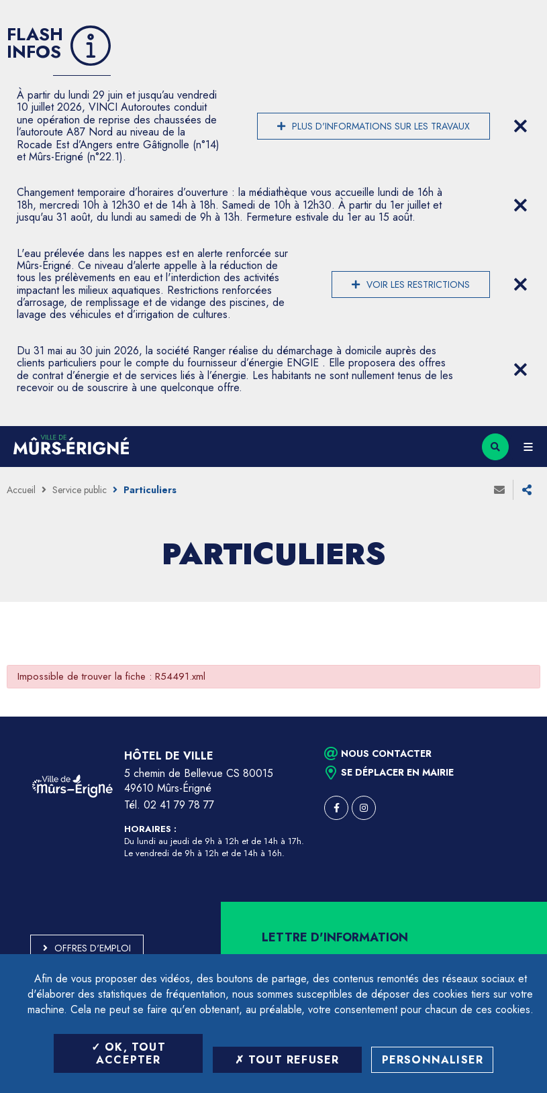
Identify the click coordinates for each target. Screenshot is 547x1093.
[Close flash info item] (520, 126)
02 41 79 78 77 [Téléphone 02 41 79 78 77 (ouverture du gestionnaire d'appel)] (179, 805)
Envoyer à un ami (499, 490)
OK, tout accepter (128, 1053)
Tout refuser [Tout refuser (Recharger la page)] (287, 1060)
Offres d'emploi (92, 948)
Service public (79, 490)
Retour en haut (513, 716)
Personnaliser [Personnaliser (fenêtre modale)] (433, 1060)
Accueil (21, 490)
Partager (526, 490)
